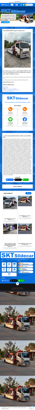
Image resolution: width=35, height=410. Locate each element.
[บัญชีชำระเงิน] (14, 264)
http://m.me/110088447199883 (9, 90)
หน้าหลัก (4, 265)
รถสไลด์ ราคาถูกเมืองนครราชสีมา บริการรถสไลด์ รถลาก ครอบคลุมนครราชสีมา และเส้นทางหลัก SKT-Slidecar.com (10, 245)
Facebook (22, 271)
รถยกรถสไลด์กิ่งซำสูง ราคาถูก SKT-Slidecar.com (25, 216)
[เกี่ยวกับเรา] (4, 269)
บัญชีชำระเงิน (14, 265)
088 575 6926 (6, 87)
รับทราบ (31, 408)
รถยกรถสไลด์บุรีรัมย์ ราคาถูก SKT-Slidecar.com (10, 219)
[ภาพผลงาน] (9, 264)
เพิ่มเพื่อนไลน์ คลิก (23, 268)
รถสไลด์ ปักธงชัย (24, 123)
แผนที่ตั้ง (14, 270)
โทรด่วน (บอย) (10, 111)
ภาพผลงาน (9, 265)
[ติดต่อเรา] (9, 269)
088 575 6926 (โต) (24, 266)
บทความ (9, 275)
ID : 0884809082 (10, 123)
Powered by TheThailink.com (16, 288)
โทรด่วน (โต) (25, 111)
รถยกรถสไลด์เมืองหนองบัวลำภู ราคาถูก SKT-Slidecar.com (25, 244)
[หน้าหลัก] (4, 264)
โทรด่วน (22, 263)
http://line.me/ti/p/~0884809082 (12, 88)
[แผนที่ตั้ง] (14, 269)
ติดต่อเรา (9, 270)
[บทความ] (9, 274)
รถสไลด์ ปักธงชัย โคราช (25, 272)
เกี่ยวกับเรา (3, 270)
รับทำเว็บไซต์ (21, 288)
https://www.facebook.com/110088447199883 (12, 89)
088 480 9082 (29, 4)
